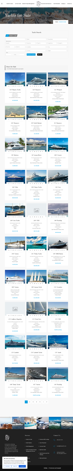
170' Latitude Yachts (36, 352)
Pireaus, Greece (58, 294)
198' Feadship (58, 220)
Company (63, 3)
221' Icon (58, 187)
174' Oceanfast (58, 287)
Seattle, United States (36, 262)
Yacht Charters (29, 442)
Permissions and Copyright (55, 468)
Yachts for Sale (9, 3)
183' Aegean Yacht (36, 287)
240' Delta (15, 187)
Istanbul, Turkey (15, 392)
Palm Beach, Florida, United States (36, 130)
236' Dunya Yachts (36, 187)
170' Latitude (15, 352)
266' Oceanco (58, 155)
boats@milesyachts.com (61, 446)
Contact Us (69, 3)
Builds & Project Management (28, 3)
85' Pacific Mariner (36, 123)
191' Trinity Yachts (36, 254)
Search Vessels (31, 54)
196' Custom (15, 254)
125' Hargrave (36, 90)
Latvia (15, 360)
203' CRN (36, 220)
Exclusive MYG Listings (44, 439)
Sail (15, 35)
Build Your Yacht (43, 449)
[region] (14, 463)
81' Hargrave (58, 123)
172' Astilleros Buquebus (15, 319)
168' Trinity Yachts (15, 384)
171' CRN (58, 319)
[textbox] (36, 47)
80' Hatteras (15, 155)
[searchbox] (10, 41)
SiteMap (45, 468)
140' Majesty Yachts (15, 90)
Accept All (22, 466)
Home (56, 21)
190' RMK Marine (58, 254)
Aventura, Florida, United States (58, 98)
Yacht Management (30, 446)
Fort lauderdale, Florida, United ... (58, 260)
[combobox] (15, 39)
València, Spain (15, 328)
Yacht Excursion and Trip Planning (44, 454)
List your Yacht (18, 3)
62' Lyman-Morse (36, 155)
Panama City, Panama (15, 294)
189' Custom (15, 287)
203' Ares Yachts (15, 220)
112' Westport (58, 90)
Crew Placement (56, 3)
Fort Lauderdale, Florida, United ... (15, 97)
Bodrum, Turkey (36, 294)
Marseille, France (36, 196)
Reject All (15, 466)
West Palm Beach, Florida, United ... (36, 97)
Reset (40, 54)
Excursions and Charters (46, 3)
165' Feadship (58, 384)
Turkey (15, 228)
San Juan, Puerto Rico (36, 228)
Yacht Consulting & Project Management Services (31, 450)
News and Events (43, 458)
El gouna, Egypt (15, 261)
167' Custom (36, 384)
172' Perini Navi (36, 319)
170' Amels (58, 352)
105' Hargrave (15, 123)
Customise (7, 466)
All (7, 35)
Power (11, 35)
